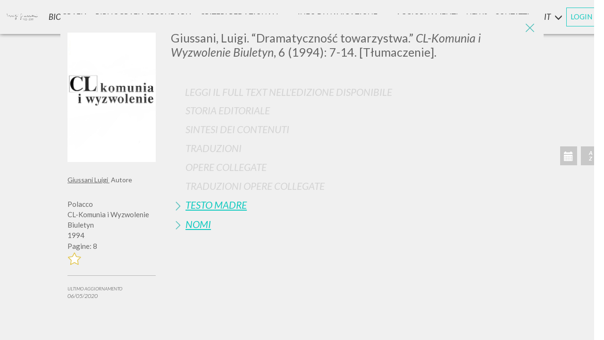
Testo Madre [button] (216, 204)
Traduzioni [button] (213, 148)
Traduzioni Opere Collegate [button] (255, 185)
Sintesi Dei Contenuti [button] (237, 129)
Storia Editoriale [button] (227, 110)
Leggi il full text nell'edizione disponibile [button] (288, 91)
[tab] (353, 110)
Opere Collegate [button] (226, 167)
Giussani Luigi (88, 180)
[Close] (529, 28)
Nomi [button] (198, 224)
